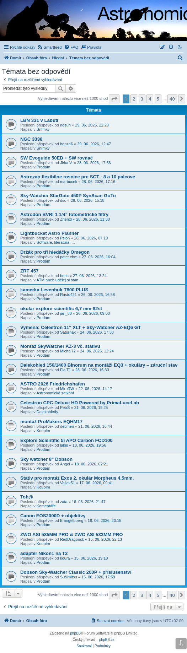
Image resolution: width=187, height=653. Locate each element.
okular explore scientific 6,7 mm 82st (61, 308)
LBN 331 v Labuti (39, 120)
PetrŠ (65, 407)
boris (64, 276)
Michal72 (68, 351)
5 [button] (158, 99)
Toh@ (26, 497)
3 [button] (142, 99)
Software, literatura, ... (56, 242)
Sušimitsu (68, 577)
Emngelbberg (71, 520)
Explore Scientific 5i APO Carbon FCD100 (66, 440)
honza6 (66, 144)
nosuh (65, 125)
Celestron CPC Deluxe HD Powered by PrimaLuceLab (79, 402)
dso (63, 200)
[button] (114, 99)
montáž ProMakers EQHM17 (51, 421)
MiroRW (67, 389)
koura (65, 558)
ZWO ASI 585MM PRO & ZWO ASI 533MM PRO (71, 534)
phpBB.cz (106, 640)
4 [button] (150, 99)
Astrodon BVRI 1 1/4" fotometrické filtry (64, 214)
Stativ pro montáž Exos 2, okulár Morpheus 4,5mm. (77, 478)
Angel (65, 464)
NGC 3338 (31, 139)
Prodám (43, 167)
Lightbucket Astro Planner (49, 233)
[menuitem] (49, 47)
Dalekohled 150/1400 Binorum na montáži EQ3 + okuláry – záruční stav (98, 365)
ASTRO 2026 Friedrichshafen (52, 384)
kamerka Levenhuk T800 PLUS (54, 289)
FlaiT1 (65, 370)
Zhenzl (66, 219)
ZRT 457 (29, 271)
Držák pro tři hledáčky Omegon (55, 252)
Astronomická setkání (55, 393)
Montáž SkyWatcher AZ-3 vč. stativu (60, 346)
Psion (65, 238)
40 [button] (172, 99)
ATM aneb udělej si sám (57, 280)
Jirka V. (66, 163)
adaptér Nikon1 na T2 (44, 553)
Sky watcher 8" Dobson (46, 459)
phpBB (75, 633)
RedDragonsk (72, 539)
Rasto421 (68, 294)
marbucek (68, 181)
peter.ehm (69, 257)
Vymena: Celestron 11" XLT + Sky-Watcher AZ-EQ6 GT (80, 327)
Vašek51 (67, 483)
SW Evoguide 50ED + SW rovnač (56, 158)
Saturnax (68, 332)
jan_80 (66, 313)
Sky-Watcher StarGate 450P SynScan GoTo (68, 195)
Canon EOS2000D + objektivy (53, 515)
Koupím (43, 430)
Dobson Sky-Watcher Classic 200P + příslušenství (76, 572)
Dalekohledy (47, 412)
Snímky (43, 129)
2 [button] (134, 99)
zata (64, 502)
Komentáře (46, 506)
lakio (64, 445)
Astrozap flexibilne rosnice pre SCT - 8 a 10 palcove (77, 176)
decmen (67, 426)
